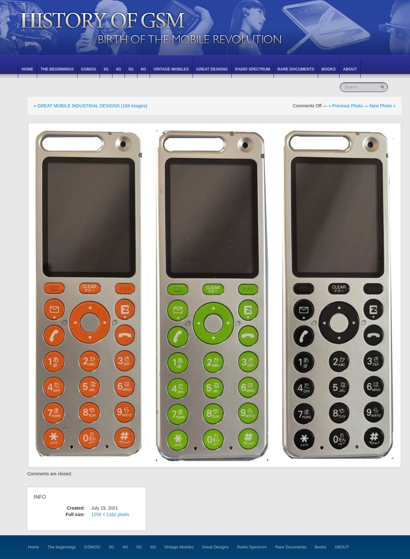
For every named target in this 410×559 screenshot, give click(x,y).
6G (143, 69)
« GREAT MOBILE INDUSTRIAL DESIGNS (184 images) (90, 105)
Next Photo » (383, 105)
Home (27, 69)
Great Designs (212, 69)
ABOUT (350, 69)
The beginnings (57, 69)
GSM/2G (88, 69)
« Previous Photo (346, 105)
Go (383, 87)
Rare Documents (295, 69)
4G (118, 69)
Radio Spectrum (252, 69)
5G (131, 69)
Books (329, 69)
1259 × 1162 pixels (110, 514)
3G (106, 69)
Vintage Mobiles (171, 69)
